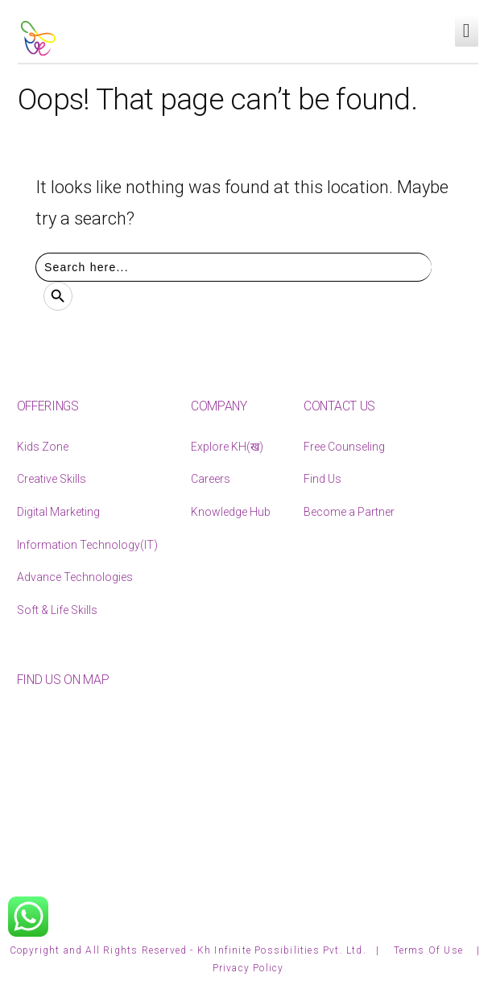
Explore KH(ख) (227, 446)
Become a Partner (349, 511)
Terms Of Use (430, 950)
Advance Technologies (75, 577)
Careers (210, 478)
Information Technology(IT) (87, 544)
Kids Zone (42, 446)
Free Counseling (344, 446)
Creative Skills (51, 478)
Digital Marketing (58, 511)
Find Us (322, 478)
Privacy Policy (248, 968)
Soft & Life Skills (57, 610)
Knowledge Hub (231, 511)
